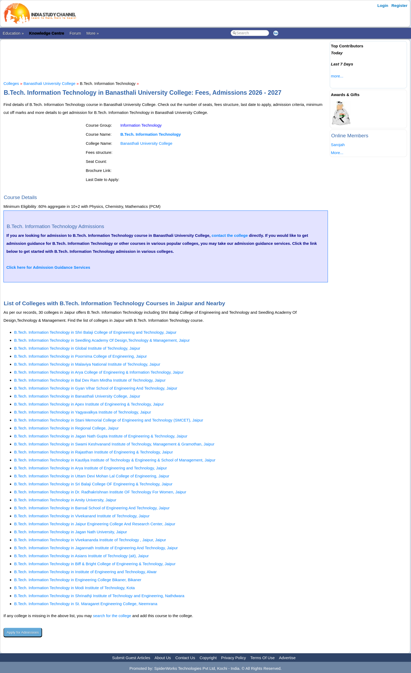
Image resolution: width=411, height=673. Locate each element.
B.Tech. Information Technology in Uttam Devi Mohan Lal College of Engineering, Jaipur (91, 476)
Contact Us (185, 657)
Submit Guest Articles (131, 657)
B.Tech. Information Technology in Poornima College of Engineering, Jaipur (80, 356)
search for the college (112, 615)
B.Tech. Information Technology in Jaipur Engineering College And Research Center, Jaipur (94, 524)
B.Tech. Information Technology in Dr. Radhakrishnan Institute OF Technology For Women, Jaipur (100, 492)
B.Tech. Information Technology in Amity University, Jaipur (65, 500)
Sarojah (338, 144)
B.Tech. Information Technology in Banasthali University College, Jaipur (77, 396)
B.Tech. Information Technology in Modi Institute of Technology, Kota (74, 587)
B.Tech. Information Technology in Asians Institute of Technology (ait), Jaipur (81, 556)
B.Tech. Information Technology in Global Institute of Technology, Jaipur (77, 348)
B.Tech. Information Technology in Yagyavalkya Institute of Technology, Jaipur (82, 412)
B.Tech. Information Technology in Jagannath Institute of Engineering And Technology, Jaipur (96, 548)
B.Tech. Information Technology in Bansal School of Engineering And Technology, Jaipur (92, 508)
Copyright (208, 657)
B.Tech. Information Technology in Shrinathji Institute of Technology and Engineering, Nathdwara (99, 595)
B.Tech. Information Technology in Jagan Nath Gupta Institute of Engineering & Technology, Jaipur (100, 436)
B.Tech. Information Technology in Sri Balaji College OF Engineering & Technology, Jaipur (93, 484)
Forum (75, 33)
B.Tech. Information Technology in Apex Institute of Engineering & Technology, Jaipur (89, 404)
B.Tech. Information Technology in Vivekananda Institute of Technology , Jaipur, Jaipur (90, 540)
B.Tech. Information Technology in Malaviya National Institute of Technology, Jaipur (87, 364)
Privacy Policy (233, 657)
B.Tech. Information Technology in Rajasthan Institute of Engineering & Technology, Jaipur (93, 452)
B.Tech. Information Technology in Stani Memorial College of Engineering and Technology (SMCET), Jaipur (108, 420)
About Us (162, 657)
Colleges (11, 83)
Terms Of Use (262, 657)
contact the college (229, 235)
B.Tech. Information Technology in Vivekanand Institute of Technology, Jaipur (81, 516)
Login (382, 5)
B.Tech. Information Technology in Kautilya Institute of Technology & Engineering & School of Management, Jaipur (114, 460)
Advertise (287, 657)
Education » (13, 33)
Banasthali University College (49, 83)
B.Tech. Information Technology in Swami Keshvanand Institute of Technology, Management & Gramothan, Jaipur (114, 444)
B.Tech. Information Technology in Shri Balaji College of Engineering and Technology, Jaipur (95, 332)
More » (92, 33)
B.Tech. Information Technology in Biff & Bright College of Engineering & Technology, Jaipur (95, 563)
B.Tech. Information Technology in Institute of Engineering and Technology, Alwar (85, 571)
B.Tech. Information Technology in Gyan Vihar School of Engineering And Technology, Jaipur (95, 388)
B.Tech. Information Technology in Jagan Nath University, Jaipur (70, 532)
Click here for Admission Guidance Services (48, 267)
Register (400, 5)
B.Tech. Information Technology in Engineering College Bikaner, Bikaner (77, 579)
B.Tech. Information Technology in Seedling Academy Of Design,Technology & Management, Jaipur (102, 340)
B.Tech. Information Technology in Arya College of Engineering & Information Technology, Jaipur (99, 372)
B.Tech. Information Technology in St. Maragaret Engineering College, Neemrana (85, 603)
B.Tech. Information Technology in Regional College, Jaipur (66, 428)
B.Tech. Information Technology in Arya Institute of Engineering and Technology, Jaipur (90, 468)
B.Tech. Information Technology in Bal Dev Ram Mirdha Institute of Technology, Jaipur (90, 380)
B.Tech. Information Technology (150, 134)
